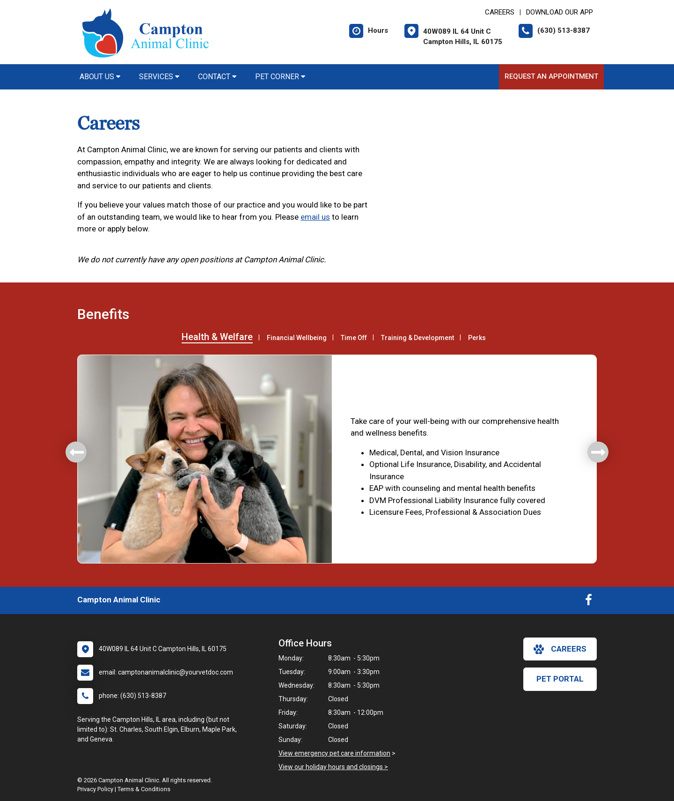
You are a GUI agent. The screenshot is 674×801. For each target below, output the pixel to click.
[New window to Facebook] (588, 602)
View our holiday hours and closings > (333, 767)
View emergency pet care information (334, 753)
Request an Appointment (551, 76)
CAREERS (499, 12)
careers (560, 649)
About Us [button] (100, 76)
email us (315, 217)
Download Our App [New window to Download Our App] (559, 12)
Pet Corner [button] (280, 76)
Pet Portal (560, 678)
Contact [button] (217, 76)
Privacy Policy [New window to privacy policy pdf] (95, 789)
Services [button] (159, 76)
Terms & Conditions (143, 789)
